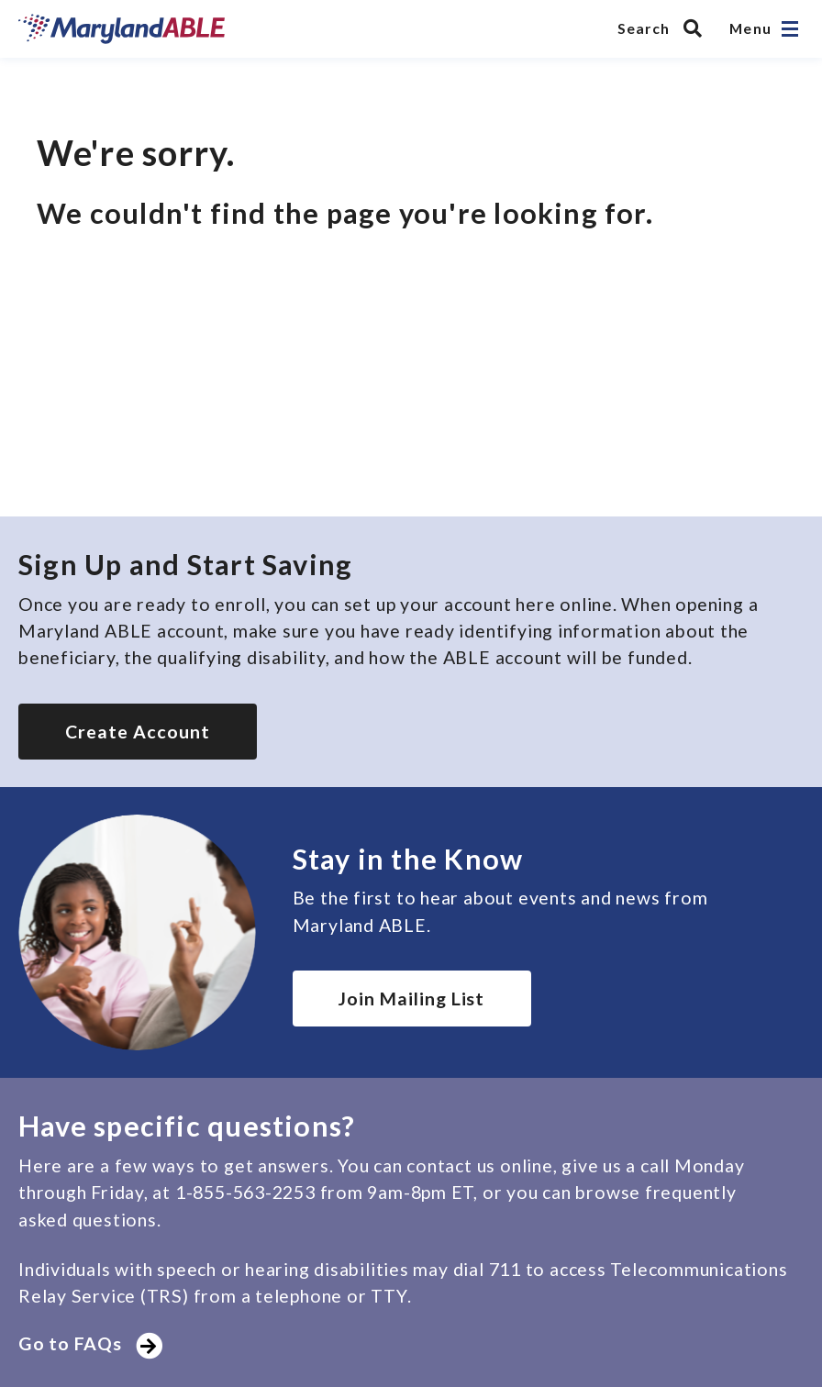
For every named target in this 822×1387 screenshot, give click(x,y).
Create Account (137, 731)
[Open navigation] (790, 29)
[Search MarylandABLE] (664, 28)
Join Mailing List (412, 998)
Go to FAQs (88, 1343)
